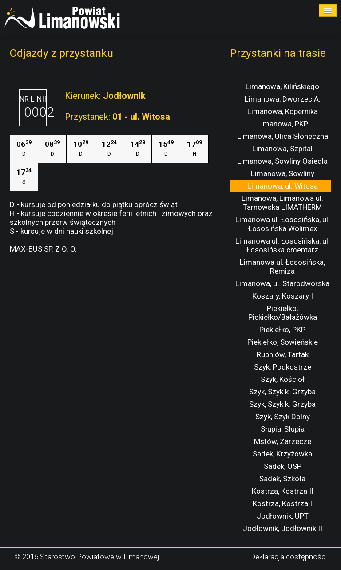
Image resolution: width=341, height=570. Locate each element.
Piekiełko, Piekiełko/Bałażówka (282, 313)
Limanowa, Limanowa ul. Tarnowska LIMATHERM (282, 203)
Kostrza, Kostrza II (282, 491)
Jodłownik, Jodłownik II (282, 528)
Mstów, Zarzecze (282, 441)
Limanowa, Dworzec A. (283, 98)
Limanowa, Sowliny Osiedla (282, 161)
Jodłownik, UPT (283, 515)
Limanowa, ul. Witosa (282, 185)
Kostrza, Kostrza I (282, 503)
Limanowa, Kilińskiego (282, 86)
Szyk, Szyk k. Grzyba (282, 391)
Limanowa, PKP (282, 123)
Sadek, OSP (282, 466)
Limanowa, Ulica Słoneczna (282, 136)
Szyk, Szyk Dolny (282, 416)
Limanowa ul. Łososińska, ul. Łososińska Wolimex (282, 224)
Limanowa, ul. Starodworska (282, 283)
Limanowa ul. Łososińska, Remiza (282, 266)
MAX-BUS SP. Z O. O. (43, 248)
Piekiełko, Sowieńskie (282, 342)
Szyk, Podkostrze (282, 366)
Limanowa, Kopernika (282, 111)
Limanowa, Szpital (282, 148)
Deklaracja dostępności (288, 556)
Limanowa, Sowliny (282, 173)
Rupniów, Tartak (283, 354)
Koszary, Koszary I (282, 295)
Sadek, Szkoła (282, 478)
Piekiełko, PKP (282, 329)
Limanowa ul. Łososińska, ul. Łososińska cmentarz (282, 245)
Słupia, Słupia (283, 429)
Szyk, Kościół (283, 379)
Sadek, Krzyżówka (282, 453)
